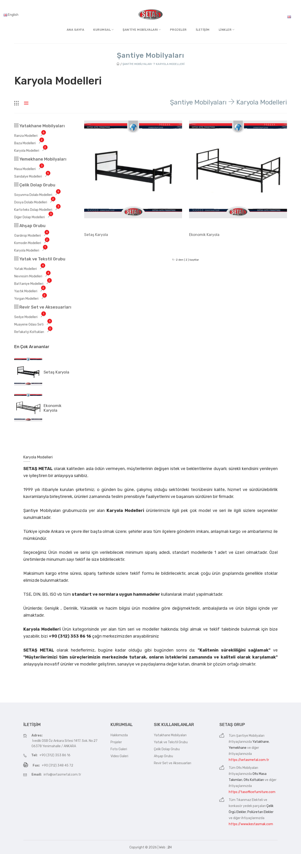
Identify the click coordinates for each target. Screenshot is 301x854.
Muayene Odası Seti (33, 324)
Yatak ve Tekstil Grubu (39, 259)
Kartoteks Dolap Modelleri (37, 210)
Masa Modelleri (29, 169)
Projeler (178, 29)
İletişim (203, 29)
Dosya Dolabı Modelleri (34, 202)
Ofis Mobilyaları (247, 768)
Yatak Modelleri (29, 269)
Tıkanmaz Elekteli (249, 800)
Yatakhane (261, 742)
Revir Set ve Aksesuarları (42, 307)
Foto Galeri (119, 749)
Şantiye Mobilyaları (250, 736)
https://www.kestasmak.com (251, 824)
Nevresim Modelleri (32, 276)
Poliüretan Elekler (260, 812)
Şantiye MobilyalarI (142, 29)
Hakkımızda (119, 735)
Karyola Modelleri (30, 151)
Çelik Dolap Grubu (34, 185)
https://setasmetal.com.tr (249, 760)
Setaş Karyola (56, 372)
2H (169, 847)
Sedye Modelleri (30, 317)
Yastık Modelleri (29, 291)
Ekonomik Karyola (53, 408)
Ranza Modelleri (30, 136)
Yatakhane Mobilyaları (39, 125)
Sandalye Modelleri (32, 176)
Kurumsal (103, 29)
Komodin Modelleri (31, 243)
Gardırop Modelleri (31, 236)
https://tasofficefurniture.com (252, 792)
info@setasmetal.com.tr (62, 775)
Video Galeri (119, 756)
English (10, 15)
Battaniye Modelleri (33, 284)
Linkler (227, 29)
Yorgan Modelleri (30, 299)
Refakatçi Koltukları (33, 332)
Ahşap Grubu (29, 225)
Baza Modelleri (29, 143)
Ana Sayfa (75, 29)
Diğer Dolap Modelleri (33, 217)
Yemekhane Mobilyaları (40, 159)
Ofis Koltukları (254, 780)
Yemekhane (237, 748)
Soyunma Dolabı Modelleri (37, 195)
